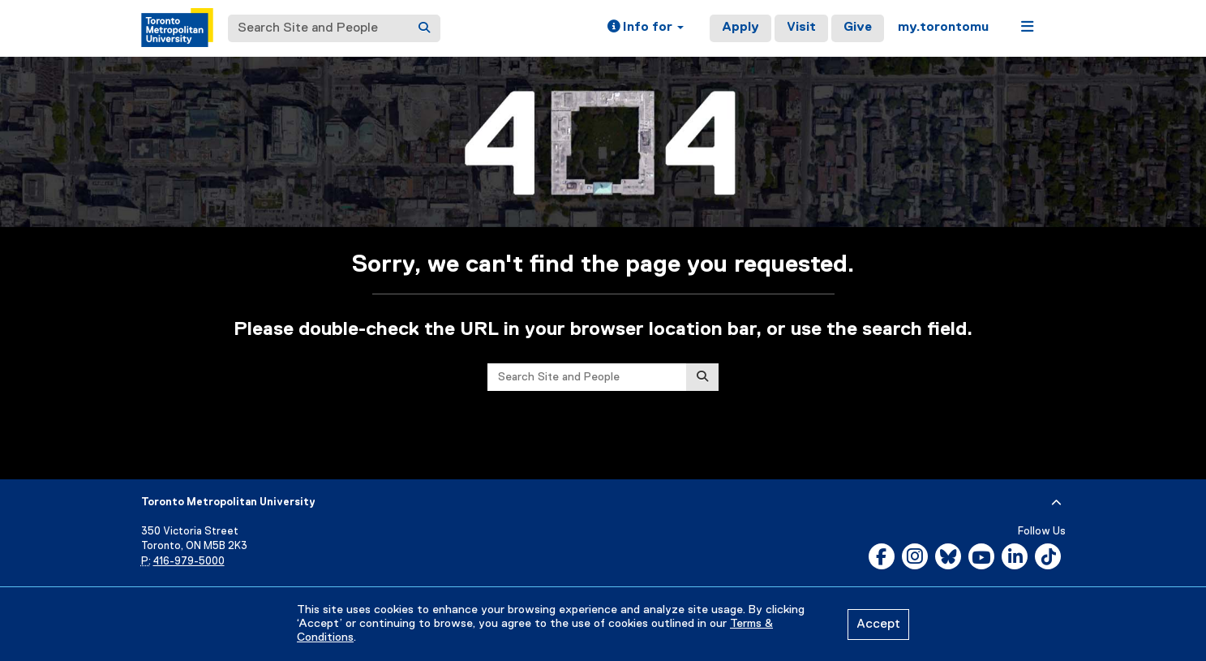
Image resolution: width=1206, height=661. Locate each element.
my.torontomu (943, 27)
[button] (645, 28)
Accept (878, 624)
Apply (740, 27)
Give (857, 27)
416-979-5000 (189, 561)
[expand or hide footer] (1056, 503)
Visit (801, 27)
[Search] (424, 28)
